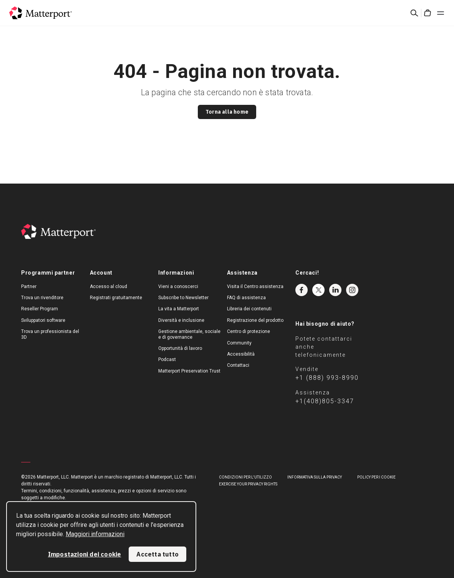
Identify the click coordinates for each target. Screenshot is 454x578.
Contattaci (238, 365)
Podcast (167, 359)
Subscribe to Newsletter (183, 297)
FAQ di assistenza (246, 297)
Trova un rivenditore (42, 297)
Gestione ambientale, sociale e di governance (189, 334)
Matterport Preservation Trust (189, 371)
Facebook (301, 290)
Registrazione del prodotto (255, 320)
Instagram (352, 290)
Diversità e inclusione (181, 320)
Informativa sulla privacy (314, 477)
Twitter (318, 290)
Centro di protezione (248, 331)
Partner (28, 286)
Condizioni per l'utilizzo (245, 477)
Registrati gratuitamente (116, 297)
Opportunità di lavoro (180, 348)
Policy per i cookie (376, 477)
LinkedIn (335, 290)
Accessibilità (241, 354)
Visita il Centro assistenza (255, 286)
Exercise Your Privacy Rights (248, 484)
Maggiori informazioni (95, 534)
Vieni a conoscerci (178, 286)
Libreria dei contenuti (249, 308)
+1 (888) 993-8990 (327, 377)
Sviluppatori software (43, 320)
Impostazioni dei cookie (84, 554)
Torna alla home (227, 111)
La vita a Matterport (178, 308)
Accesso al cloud (108, 286)
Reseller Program (39, 308)
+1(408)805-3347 (324, 401)
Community (239, 343)
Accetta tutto (157, 554)
